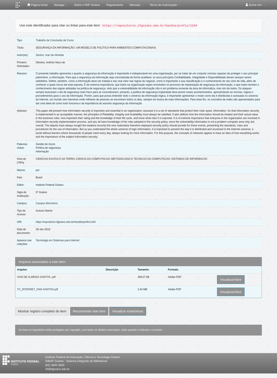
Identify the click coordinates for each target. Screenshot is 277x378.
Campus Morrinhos (47, 203)
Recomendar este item (89, 311)
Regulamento (114, 5)
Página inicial (37, 5)
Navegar (61, 5)
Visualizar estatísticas (127, 311)
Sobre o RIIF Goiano (87, 5)
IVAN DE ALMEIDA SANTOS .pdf (36, 277)
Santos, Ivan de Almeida (50, 55)
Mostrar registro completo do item (42, 311)
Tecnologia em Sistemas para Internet (57, 240)
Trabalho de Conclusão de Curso (55, 40)
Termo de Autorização (165, 5)
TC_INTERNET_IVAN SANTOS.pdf (37, 289)
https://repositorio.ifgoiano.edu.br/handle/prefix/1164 (66, 221)
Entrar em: (255, 5)
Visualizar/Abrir (231, 279)
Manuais (136, 5)
